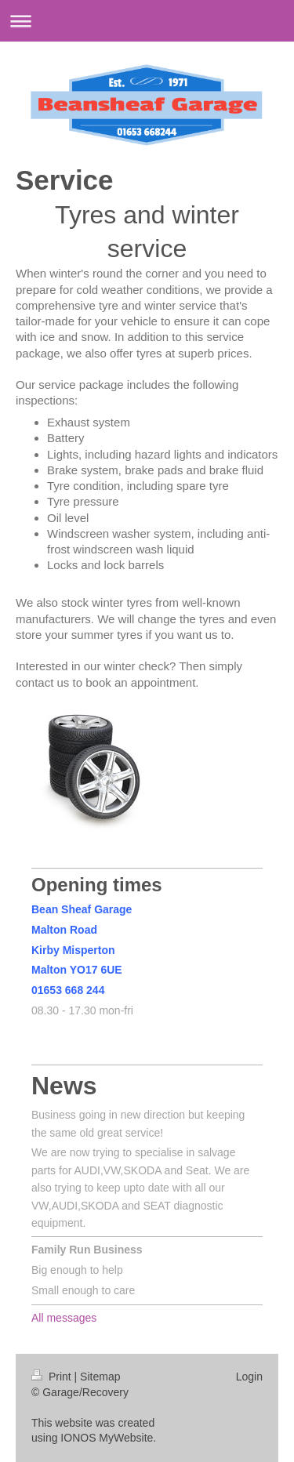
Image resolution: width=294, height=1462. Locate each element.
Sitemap (100, 1376)
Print (52, 1376)
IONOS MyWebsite (106, 1437)
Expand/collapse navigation (147, 21)
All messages (63, 1317)
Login (249, 1376)
